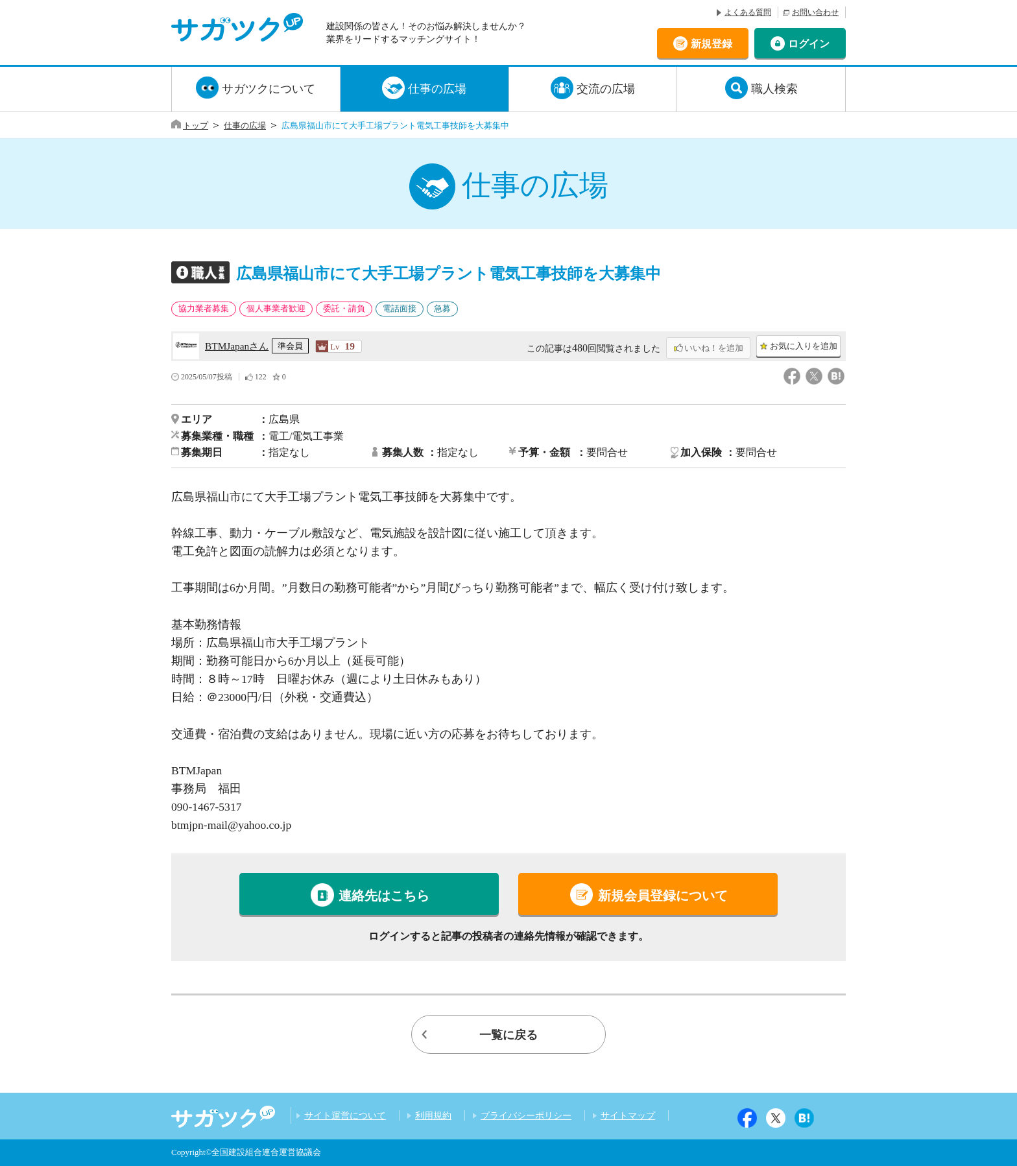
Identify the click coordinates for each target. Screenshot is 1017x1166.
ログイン (809, 43)
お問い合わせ (815, 12)
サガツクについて (268, 88)
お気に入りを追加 (803, 346)
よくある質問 (747, 12)
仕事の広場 (437, 88)
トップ (195, 125)
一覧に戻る (508, 1035)
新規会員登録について (663, 895)
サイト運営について (345, 1115)
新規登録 (711, 43)
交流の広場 (606, 88)
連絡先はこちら (384, 895)
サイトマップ (628, 1115)
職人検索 (774, 88)
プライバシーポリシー (526, 1115)
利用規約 (433, 1115)
